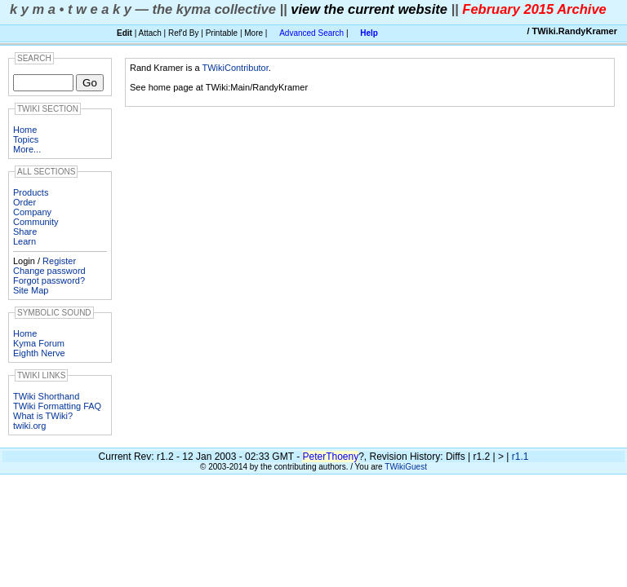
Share (25, 231)
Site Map (30, 290)
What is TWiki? (43, 416)
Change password (49, 271)
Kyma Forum (38, 343)
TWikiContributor (235, 68)
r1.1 (520, 456)
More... (27, 149)
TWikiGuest (406, 466)
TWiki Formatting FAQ (57, 406)
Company (32, 212)
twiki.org (29, 425)
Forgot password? (49, 280)
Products (30, 192)
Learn (24, 241)
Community (36, 222)
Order (24, 202)
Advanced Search (311, 33)
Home (25, 130)
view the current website (369, 9)
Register (59, 261)
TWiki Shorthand (46, 396)
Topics (25, 139)
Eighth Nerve (39, 353)
